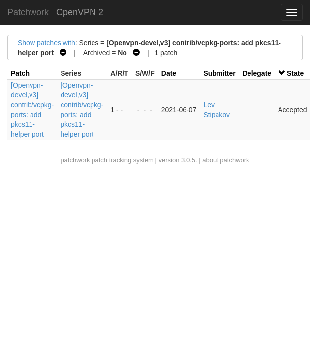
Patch (20, 73)
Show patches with (46, 43)
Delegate (257, 73)
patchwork (75, 160)
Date (168, 73)
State (295, 73)
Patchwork (28, 12)
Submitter (219, 73)
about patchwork (225, 160)
